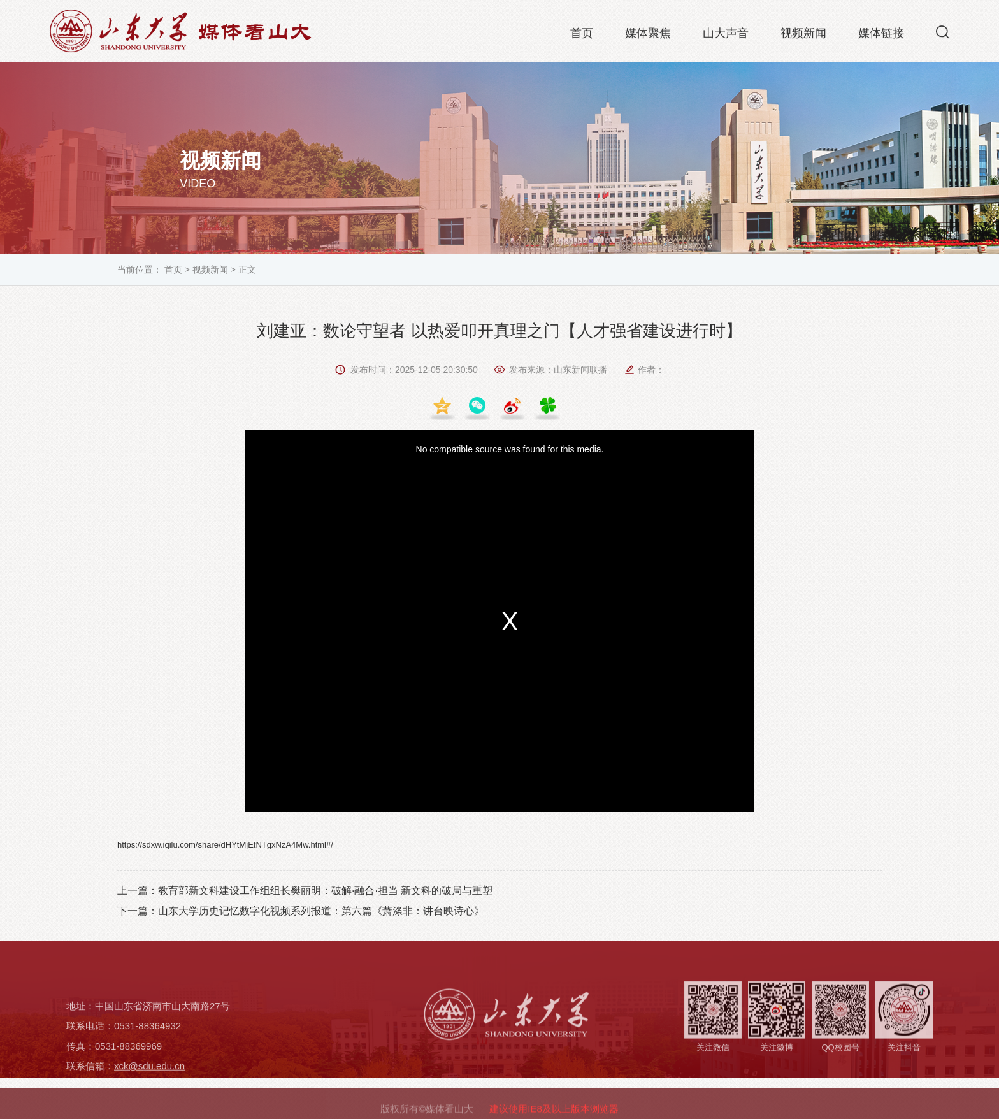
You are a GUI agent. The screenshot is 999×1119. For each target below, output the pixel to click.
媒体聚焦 (648, 35)
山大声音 (726, 35)
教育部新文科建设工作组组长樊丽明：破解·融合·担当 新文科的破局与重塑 (325, 890)
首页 (581, 35)
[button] (942, 34)
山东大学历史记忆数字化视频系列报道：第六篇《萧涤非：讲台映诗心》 (321, 911)
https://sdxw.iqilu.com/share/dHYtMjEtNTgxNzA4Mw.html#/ (225, 844)
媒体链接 (881, 35)
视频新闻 (803, 35)
